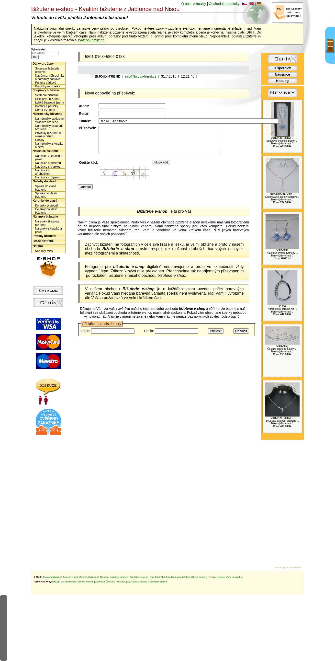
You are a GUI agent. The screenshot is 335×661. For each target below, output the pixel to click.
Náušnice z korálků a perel (48, 157)
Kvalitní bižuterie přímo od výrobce (226, 577)
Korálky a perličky (46, 106)
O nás (185, 4)
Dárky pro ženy (43, 63)
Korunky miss (44, 251)
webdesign (280, 567)
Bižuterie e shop (70, 577)
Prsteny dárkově (45, 82)
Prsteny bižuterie (44, 236)
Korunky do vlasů (45, 200)
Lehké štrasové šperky (50, 102)
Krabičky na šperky (47, 86)
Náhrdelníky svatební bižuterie (49, 127)
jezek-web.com (294, 567)
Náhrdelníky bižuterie (47, 114)
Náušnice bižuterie (46, 151)
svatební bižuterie (91, 40)
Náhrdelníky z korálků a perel (49, 145)
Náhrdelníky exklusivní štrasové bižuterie (50, 120)
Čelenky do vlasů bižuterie (46, 211)
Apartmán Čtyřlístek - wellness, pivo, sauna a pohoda (121, 581)
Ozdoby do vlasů (44, 181)
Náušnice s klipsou (47, 177)
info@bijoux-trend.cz (140, 76)
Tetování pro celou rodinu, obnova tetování (72, 581)
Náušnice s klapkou (48, 166)
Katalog (282, 81)
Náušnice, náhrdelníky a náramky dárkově (49, 77)
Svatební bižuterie (47, 95)
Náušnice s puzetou (48, 163)
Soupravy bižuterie (46, 90)
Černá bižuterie (45, 110)
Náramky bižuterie (45, 216)
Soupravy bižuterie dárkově (47, 70)
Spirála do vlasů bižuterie (45, 188)
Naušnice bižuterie (139, 577)
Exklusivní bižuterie (47, 99)
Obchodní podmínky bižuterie (114, 577)
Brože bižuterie (43, 241)
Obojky (39, 140)
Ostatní (38, 246)
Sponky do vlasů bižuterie (46, 195)
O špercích (282, 68)
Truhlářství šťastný (158, 581)
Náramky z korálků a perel (48, 230)
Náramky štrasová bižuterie (47, 223)
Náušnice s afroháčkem (43, 172)
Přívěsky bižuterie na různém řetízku (48, 134)
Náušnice (282, 74)
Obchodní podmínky (224, 4)
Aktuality (199, 4)
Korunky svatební (46, 205)
